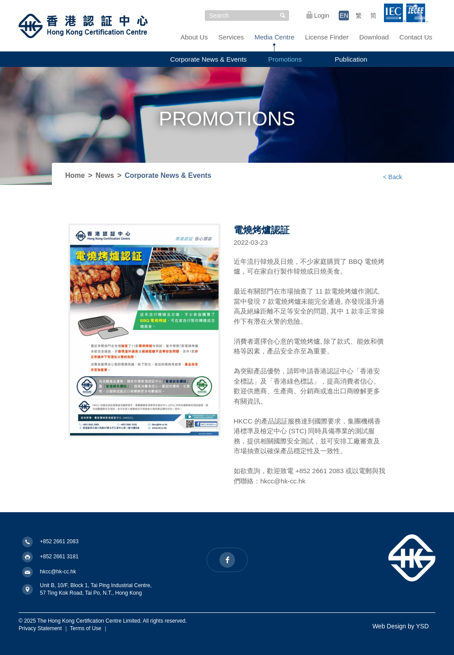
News (104, 175)
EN (344, 15)
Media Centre (274, 37)
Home (75, 175)
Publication (351, 59)
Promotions (285, 59)
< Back (392, 176)
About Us (194, 37)
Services (231, 37)
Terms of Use (86, 628)
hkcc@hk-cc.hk (58, 572)
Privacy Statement (40, 628)
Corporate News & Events (208, 59)
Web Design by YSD (400, 626)
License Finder (326, 37)
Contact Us (415, 37)
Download (374, 37)
